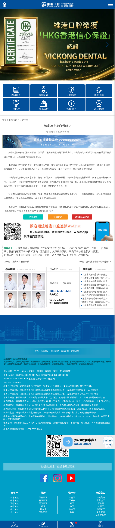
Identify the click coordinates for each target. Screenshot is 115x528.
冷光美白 (24, 120)
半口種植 (14, 509)
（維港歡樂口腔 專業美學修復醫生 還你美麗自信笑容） (29, 211)
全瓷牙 (72, 497)
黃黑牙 (101, 506)
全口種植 (14, 512)
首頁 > (5, 120)
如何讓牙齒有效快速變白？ (98, 261)
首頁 (37, 351)
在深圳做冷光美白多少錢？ (29, 157)
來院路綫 (75, 351)
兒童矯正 (43, 500)
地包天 (43, 509)
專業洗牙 (101, 500)
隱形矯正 (43, 503)
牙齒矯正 (43, 497)
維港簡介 (45, 351)
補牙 (72, 503)
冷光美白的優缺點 (20, 261)
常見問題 (101, 512)
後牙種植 (14, 500)
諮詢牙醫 (33, 217)
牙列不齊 (43, 512)
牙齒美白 (13, 120)
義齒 (72, 512)
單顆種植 (14, 503)
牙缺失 (72, 500)
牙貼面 (101, 503)
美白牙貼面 (101, 515)
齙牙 (43, 506)
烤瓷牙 (72, 509)
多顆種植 (14, 506)
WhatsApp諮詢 (82, 217)
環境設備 (55, 351)
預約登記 (57, 217)
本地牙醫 (65, 351)
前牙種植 (14, 497)
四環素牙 (101, 509)
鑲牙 (72, 506)
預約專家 (67, 283)
